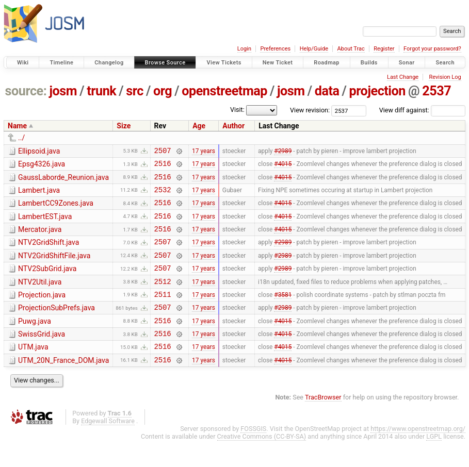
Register (384, 48)
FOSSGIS (253, 455)
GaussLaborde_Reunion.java (63, 180)
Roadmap (326, 62)
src (134, 91)
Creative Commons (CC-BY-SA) (261, 462)
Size (124, 126)
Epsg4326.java (41, 165)
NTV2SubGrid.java (47, 282)
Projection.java (42, 312)
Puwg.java (34, 341)
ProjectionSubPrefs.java (56, 326)
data (327, 91)
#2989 (283, 151)
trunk (101, 91)
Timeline (61, 62)
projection (377, 91)
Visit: (237, 109)
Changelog (108, 62)
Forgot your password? (432, 48)
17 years (203, 151)
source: (26, 91)
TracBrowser (323, 423)
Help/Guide (314, 48)
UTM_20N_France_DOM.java (63, 385)
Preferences (275, 48)
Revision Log (445, 77)
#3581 (283, 312)
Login (244, 48)
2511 (162, 313)
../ (21, 138)
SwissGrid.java (41, 356)
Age (198, 126)
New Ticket (278, 62)
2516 (162, 166)
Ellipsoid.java (39, 151)
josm (63, 91)
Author (233, 126)
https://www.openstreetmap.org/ (417, 455)
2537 (436, 91)
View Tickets (223, 62)
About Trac (351, 48)
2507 (162, 152)
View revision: (310, 110)
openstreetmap (224, 91)
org (162, 91)
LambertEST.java (45, 224)
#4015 (283, 166)
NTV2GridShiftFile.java (54, 268)
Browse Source (165, 62)
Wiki (23, 62)
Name (17, 126)
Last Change (402, 77)
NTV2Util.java (39, 297)
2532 (162, 196)
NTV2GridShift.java (48, 253)
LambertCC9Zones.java (55, 209)
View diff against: (422, 110)
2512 (162, 298)
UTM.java (33, 370)
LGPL (434, 462)
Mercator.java (39, 239)
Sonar (407, 62)
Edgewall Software (108, 447)
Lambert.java (39, 195)
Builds (369, 62)
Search (445, 62)
